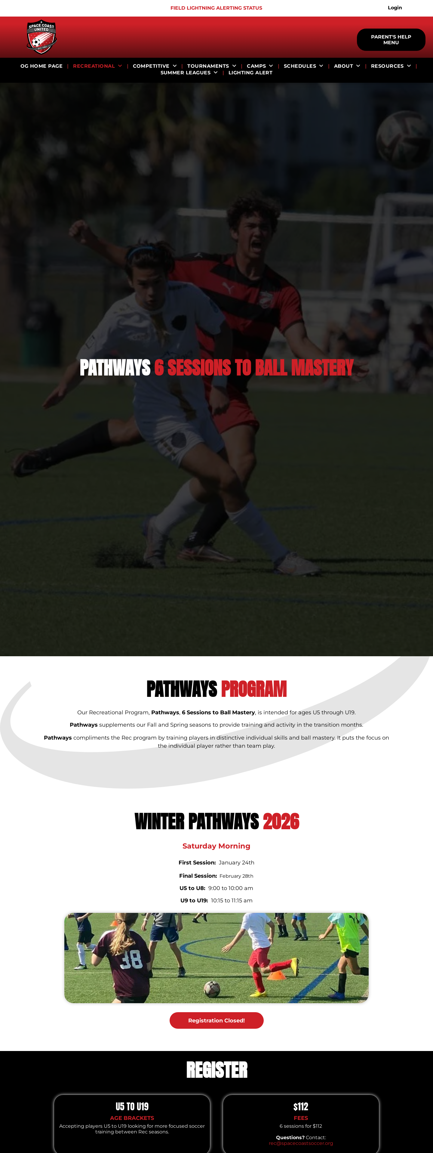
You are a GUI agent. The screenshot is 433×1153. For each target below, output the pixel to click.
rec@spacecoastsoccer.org (301, 1143)
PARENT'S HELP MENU (391, 39)
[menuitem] (42, 66)
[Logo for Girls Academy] (30, 8)
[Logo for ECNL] (62, 8)
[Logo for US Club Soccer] (46, 8)
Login (395, 8)
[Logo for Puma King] (14, 8)
